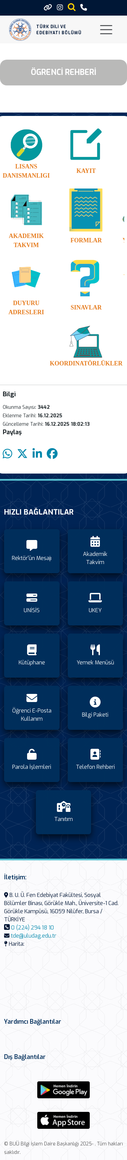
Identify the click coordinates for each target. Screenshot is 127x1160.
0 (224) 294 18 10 (32, 927)
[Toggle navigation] (106, 30)
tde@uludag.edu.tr (33, 935)
